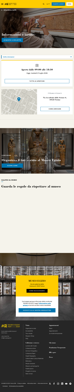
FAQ (27, 338)
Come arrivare (55, 109)
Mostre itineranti (30, 363)
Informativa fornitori (43, 383)
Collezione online (31, 348)
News (50, 328)
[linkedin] (62, 384)
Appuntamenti (53, 331)
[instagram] (58, 384)
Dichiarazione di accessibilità (16, 386)
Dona (69, 4)
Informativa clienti (31, 383)
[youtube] (66, 384)
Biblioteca (28, 361)
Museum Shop (30, 336)
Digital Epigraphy (31, 356)
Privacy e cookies (21, 383)
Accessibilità (29, 331)
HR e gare (52, 352)
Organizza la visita (31, 328)
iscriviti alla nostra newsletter (37, 310)
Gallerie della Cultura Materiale (34, 358)
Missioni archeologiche (32, 366)
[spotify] (70, 384)
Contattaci (5, 386)
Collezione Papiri (30, 353)
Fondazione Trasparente (57, 347)
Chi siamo (52, 343)
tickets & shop (58, 4)
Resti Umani (29, 373)
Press (51, 357)
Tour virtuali (29, 333)
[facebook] (54, 384)
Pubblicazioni (29, 368)
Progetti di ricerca (31, 371)
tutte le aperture (37, 81)
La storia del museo (31, 346)
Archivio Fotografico (31, 351)
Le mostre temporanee (55, 333)
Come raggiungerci (37, 291)
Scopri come (12, 165)
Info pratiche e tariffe (10, 10)
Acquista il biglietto (12, 40)
